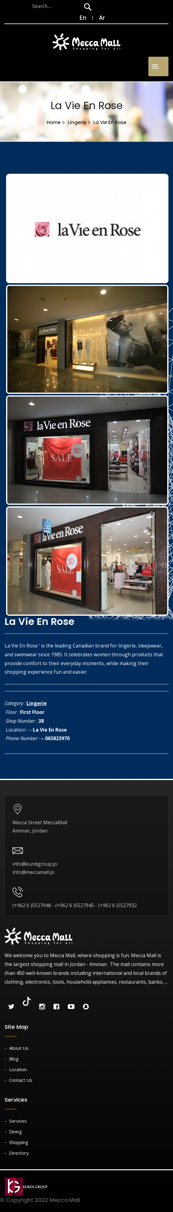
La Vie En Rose (50, 729)
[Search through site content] (42, 6)
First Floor (32, 712)
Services (18, 1121)
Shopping (18, 1142)
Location (18, 1069)
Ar (102, 18)
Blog (14, 1059)
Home (54, 122)
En (80, 18)
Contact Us (20, 1080)
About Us (19, 1048)
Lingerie (77, 122)
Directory (19, 1153)
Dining (15, 1131)
